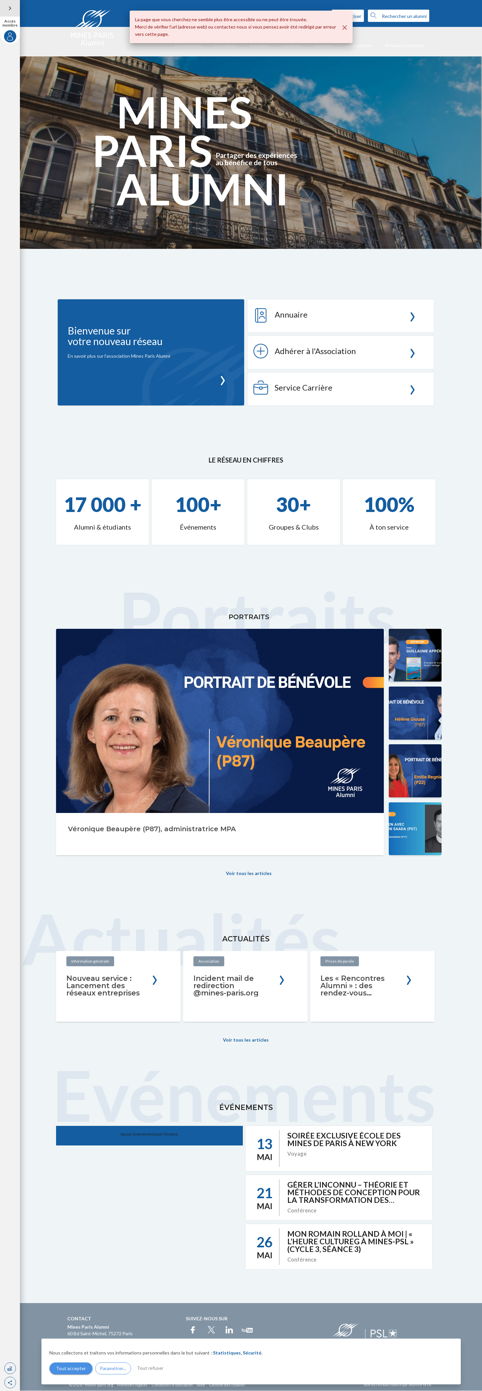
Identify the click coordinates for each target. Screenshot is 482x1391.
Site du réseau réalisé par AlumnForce (397, 1384)
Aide (201, 1385)
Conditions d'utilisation (172, 1385)
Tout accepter (71, 1368)
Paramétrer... (113, 1368)
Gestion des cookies (227, 1385)
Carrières (291, 45)
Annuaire (258, 45)
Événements (188, 45)
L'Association (358, 45)
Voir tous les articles (249, 873)
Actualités (225, 45)
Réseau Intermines (405, 45)
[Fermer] (344, 27)
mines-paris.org (99, 1385)
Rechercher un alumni (399, 15)
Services (323, 45)
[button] (10, 1382)
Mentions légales (132, 1385)
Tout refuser (150, 1368)
